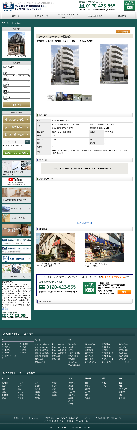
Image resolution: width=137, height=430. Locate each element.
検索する (14, 15)
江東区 (54, 389)
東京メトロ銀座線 (58, 344)
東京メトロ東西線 (41, 350)
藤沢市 (87, 395)
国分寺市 (71, 395)
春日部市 (122, 392)
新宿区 (20, 395)
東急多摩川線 (123, 356)
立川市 (70, 398)
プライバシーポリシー (83, 421)
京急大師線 (89, 359)
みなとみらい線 (90, 362)
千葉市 (104, 383)
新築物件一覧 (41, 15)
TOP (3, 23)
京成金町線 (123, 347)
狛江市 (70, 389)
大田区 (20, 392)
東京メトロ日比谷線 (59, 347)
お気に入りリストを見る (16, 152)
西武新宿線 (106, 344)
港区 (36, 383)
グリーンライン (124, 362)
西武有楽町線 (90, 344)
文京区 (4, 386)
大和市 (87, 392)
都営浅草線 (56, 356)
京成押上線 (106, 347)
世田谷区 (5, 395)
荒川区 (4, 389)
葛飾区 (54, 386)
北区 (20, 386)
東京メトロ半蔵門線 (59, 353)
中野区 (37, 395)
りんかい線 (72, 362)
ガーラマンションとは (34, 418)
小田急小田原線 (74, 353)
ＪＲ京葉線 (22, 353)
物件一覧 (10, 23)
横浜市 (87, 383)
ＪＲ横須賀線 (23, 344)
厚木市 (87, 386)
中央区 (20, 383)
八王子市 (71, 401)
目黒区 (54, 392)
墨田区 (20, 389)
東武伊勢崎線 (123, 344)
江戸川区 (38, 389)
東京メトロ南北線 (41, 356)
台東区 (54, 383)
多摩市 (70, 404)
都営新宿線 (56, 359)
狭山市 (121, 395)
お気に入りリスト (75, 418)
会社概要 (122, 15)
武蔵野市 (71, 383)
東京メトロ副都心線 (42, 344)
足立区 (37, 386)
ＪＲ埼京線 (6, 347)
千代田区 (5, 383)
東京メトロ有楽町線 (42, 353)
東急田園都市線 (107, 353)
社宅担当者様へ (49, 418)
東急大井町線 (73, 356)
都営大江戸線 (40, 362)
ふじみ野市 (123, 398)
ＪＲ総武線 (6, 353)
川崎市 (87, 389)
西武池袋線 (72, 344)
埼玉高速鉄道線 (74, 365)
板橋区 (20, 398)
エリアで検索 (16, 134)
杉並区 (54, 395)
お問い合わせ (129, 5)
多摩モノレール (107, 359)
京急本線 (71, 359)
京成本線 (88, 347)
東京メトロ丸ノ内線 (42, 347)
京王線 (70, 350)
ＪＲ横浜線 (22, 347)
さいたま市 (123, 389)
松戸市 (104, 386)
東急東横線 (89, 353)
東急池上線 (89, 356)
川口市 (121, 383)
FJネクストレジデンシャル (25, 8)
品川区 (4, 392)
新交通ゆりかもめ (125, 359)
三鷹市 (70, 386)
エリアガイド (62, 418)
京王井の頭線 (123, 350)
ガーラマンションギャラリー (54, 421)
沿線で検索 (16, 127)
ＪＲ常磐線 (22, 350)
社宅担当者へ (95, 15)
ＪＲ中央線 (6, 350)
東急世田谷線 (107, 356)
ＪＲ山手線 (6, 344)
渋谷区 (37, 392)
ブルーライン (107, 362)
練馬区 (37, 398)
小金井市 (71, 392)
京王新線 (105, 350)
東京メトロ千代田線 (59, 350)
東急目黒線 (123, 353)
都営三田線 (39, 359)
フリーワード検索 (27, 142)
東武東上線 (72, 347)
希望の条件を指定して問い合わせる (68, 15)
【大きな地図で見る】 (85, 223)
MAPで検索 (16, 119)
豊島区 (4, 398)
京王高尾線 (89, 350)
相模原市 (88, 398)
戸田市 (121, 386)
